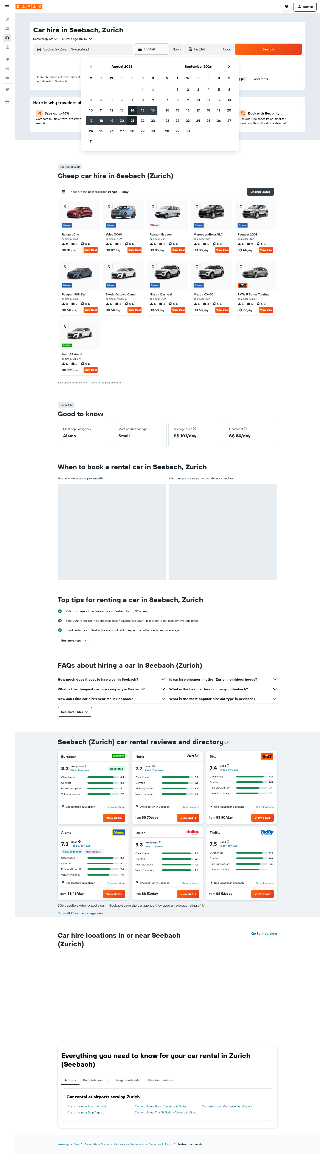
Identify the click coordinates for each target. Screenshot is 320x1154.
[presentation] (226, 742)
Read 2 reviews (154, 846)
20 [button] (122, 120)
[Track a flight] (7, 68)
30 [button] (153, 131)
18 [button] (101, 120)
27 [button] (122, 131)
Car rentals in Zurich (160, 1068)
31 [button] (91, 141)
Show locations (116, 807)
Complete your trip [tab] (96, 1004)
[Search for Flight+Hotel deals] (7, 47)
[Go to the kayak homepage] (29, 6)
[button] (7, 6)
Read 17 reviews (154, 770)
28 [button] (132, 131)
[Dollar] (192, 833)
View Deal (90, 249)
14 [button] (132, 110)
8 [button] (143, 100)
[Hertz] (192, 756)
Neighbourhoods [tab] (128, 1004)
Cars (76, 1068)
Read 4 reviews (228, 845)
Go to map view (264, 933)
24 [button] (91, 131)
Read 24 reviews (228, 769)
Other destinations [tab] (159, 1004)
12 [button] (111, 110)
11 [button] (101, 110)
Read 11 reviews (80, 770)
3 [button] (91, 100)
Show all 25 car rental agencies (80, 913)
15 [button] (142, 110)
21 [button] (132, 120)
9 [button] (153, 100)
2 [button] (153, 89)
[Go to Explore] (7, 59)
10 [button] (91, 110)
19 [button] (111, 120)
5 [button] (112, 100)
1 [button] (142, 89)
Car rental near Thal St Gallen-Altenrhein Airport (167, 1037)
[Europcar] (118, 756)
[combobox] (45, 39)
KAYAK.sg (63, 1068)
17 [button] (90, 120)
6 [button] (122, 100)
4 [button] (101, 100)
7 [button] (132, 100)
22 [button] (142, 120)
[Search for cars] (7, 38)
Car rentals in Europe (96, 1068)
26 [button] (111, 131)
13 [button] (122, 110)
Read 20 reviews (80, 845)
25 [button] (101, 131)
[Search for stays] (7, 29)
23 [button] (153, 120)
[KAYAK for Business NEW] (7, 77)
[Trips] (7, 89)
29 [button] (142, 131)
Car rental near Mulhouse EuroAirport (227, 1031)
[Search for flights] (7, 20)
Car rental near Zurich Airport (86, 1031)
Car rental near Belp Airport (85, 1037)
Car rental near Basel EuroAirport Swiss (160, 1031)
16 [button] (153, 110)
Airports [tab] (70, 1004)
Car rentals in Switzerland (129, 1068)
